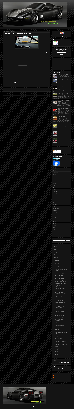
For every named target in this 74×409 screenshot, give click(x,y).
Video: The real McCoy (59, 272)
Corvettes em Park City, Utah (60, 273)
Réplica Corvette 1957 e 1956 (63, 74)
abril (56, 351)
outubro (56, 263)
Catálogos (54, 189)
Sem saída (57, 276)
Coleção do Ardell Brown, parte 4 (61, 341)
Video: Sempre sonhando (59, 315)
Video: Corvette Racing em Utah (60, 278)
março (56, 352)
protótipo (54, 215)
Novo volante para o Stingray (60, 288)
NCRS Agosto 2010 (58, 338)
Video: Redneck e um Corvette (60, 335)
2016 (55, 249)
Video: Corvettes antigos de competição (60, 318)
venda (54, 221)
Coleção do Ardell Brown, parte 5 (61, 339)
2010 (55, 259)
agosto (56, 266)
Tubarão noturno (58, 304)
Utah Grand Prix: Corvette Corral (60, 281)
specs (54, 217)
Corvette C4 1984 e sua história (63, 86)
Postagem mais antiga (44, 89)
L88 (53, 202)
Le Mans (54, 204)
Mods (54, 210)
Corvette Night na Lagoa (59, 280)
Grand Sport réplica (58, 323)
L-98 (53, 200)
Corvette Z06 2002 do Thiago (63, 93)
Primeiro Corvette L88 (59, 300)
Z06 (53, 225)
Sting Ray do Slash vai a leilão (63, 79)
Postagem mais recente (9, 89)
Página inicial (27, 89)
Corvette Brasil (55, 160)
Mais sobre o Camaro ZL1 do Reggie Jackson (60, 309)
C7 (53, 185)
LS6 (53, 206)
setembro (57, 265)
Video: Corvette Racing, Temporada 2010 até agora (60, 293)
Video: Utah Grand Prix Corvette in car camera (18, 33)
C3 (53, 178)
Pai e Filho (57, 329)
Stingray (54, 219)
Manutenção (55, 208)
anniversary (55, 170)
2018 (55, 246)
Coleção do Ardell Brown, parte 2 (61, 344)
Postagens (55, 150)
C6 (7, 80)
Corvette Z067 (57, 268)
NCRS (54, 212)
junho (56, 348)
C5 (53, 181)
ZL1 (53, 229)
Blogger (39, 406)
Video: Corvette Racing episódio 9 (61, 275)
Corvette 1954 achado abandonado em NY (62, 117)
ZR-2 (54, 232)
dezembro (57, 260)
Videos (14, 80)
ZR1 (53, 234)
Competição (10, 80)
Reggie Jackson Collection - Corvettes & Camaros (60, 307)
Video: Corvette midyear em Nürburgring (60, 286)
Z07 (53, 227)
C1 (53, 174)
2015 (55, 251)
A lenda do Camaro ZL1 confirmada (59, 320)
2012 (55, 255)
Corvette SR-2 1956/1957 (59, 296)
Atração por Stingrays (59, 322)
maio (56, 349)
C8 (53, 187)
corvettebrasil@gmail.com (61, 36)
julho (56, 346)
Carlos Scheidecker (57, 375)
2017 (55, 248)
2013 (55, 254)
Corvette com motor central (60, 325)
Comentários (56, 152)
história (54, 198)
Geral (54, 195)
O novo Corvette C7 (61, 138)
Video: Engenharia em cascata (60, 336)
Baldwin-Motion (55, 172)
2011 (55, 257)
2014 (55, 252)
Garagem (54, 193)
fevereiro (56, 354)
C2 (53, 176)
